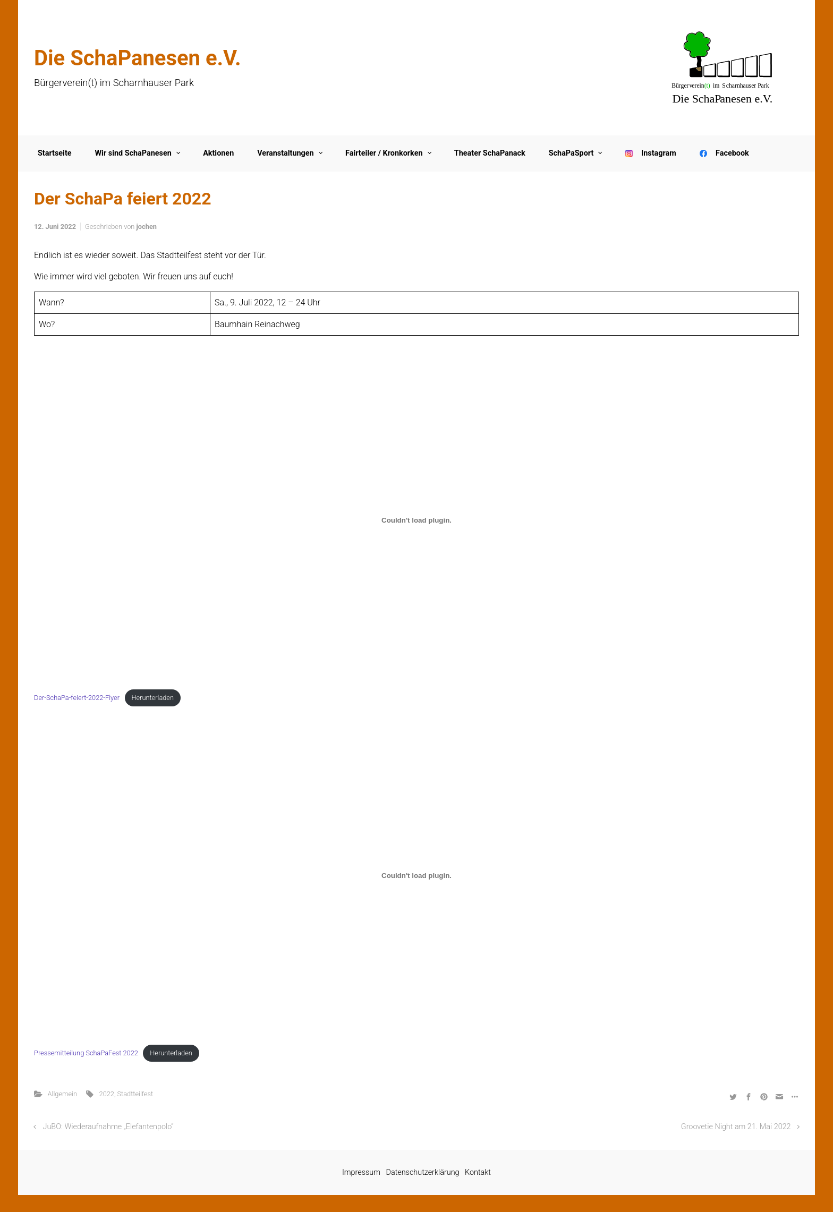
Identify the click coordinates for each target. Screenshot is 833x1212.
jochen (147, 227)
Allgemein (62, 1094)
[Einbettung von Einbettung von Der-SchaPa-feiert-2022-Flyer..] (416, 520)
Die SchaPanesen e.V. (137, 58)
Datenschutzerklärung (423, 1172)
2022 (106, 1094)
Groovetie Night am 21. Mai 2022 (736, 1126)
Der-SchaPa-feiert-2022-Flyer (77, 698)
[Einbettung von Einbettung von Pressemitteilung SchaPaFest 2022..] (416, 875)
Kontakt (478, 1172)
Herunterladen (152, 698)
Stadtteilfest (135, 1094)
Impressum (361, 1172)
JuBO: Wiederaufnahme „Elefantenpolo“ (108, 1126)
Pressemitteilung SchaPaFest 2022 (86, 1053)
